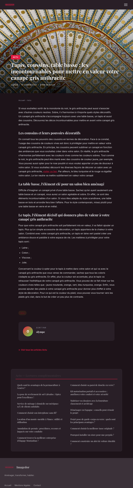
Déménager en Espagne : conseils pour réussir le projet (92, 411)
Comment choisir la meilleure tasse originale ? (92, 428)
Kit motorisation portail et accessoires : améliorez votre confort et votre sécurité (89, 393)
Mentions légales (22, 485)
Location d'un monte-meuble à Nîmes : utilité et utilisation (39, 421)
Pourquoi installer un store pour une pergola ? (92, 434)
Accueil (21, 100)
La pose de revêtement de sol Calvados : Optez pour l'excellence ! (39, 396)
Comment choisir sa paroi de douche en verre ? (92, 385)
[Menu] (126, 5)
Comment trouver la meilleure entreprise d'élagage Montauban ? (36, 439)
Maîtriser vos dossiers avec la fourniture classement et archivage (89, 402)
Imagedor (16, 467)
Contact (37, 485)
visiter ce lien (50, 171)
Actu (15, 57)
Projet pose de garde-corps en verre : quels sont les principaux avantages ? (93, 421)
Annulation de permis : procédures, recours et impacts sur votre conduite (39, 430)
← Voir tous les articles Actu (32, 350)
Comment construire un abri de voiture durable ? (92, 442)
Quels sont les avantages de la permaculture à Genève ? (38, 386)
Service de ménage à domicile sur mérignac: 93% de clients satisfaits (38, 405)
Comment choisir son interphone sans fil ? (37, 412)
